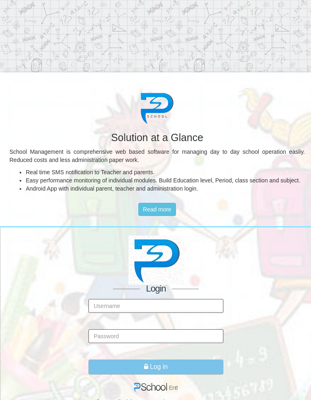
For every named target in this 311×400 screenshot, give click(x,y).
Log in (156, 366)
